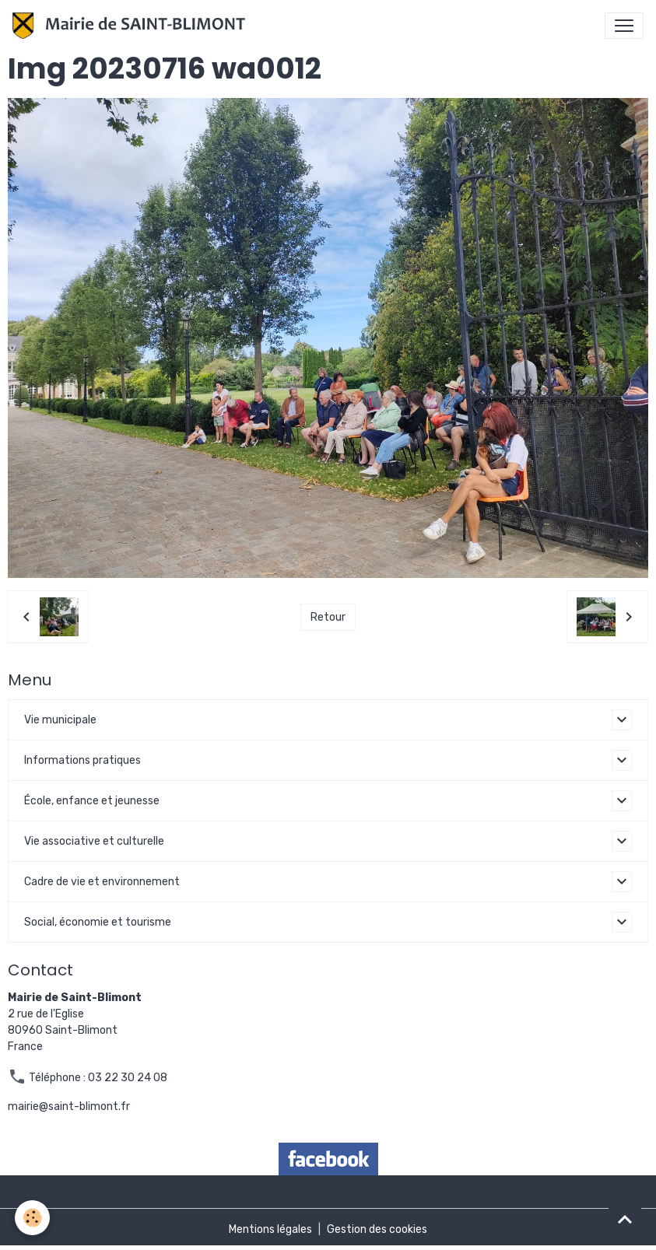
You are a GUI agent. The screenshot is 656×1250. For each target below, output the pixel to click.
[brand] (131, 25)
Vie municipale (60, 720)
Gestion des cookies (377, 1229)
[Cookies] (33, 1217)
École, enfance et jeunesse (92, 800)
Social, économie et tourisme (97, 922)
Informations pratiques (82, 760)
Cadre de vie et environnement (102, 881)
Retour (328, 617)
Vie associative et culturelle (94, 841)
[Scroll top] (624, 1218)
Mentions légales (270, 1229)
